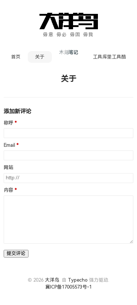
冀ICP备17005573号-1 (68, 287)
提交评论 (16, 253)
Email (9, 145)
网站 (8, 167)
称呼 (8, 123)
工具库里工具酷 (109, 57)
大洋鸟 (52, 280)
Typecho (78, 280)
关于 (40, 57)
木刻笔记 (68, 52)
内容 (8, 190)
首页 (15, 57)
